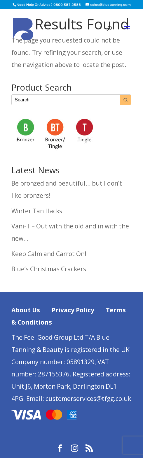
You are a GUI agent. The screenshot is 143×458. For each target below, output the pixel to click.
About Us (25, 310)
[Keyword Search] (66, 100)
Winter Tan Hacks (36, 211)
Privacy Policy (73, 310)
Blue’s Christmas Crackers (48, 269)
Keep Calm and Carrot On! (48, 254)
